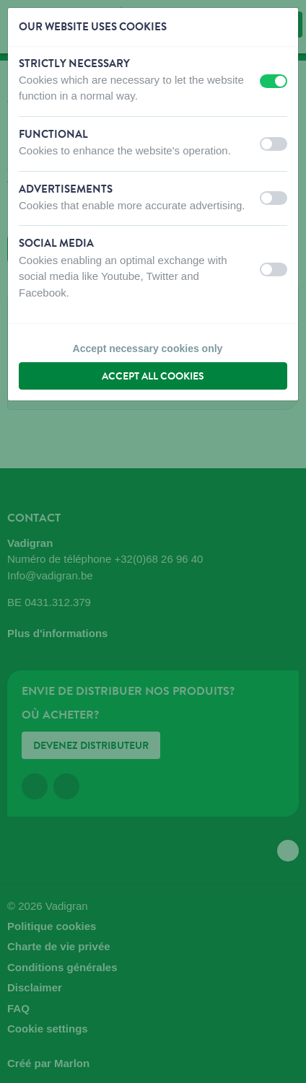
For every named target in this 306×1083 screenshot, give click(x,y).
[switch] (273, 81)
